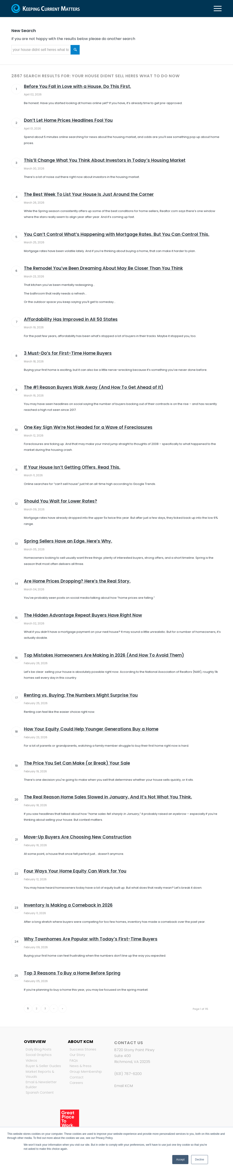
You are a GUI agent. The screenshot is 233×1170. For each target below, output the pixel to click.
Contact (77, 1077)
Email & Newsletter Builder (41, 1084)
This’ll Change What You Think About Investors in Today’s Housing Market (104, 160)
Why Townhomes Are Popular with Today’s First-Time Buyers (90, 939)
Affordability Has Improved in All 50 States (71, 319)
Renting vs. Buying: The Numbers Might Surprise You (81, 695)
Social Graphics (39, 1055)
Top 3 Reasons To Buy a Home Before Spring (72, 973)
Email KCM (123, 1085)
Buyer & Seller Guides (43, 1066)
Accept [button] (180, 1159)
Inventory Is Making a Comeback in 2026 (68, 905)
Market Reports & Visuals (40, 1074)
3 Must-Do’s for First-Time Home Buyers (68, 353)
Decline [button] (199, 1159)
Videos (31, 1060)
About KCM (80, 1041)
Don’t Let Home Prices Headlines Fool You (68, 120)
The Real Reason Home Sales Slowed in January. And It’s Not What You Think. (108, 797)
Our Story (77, 1055)
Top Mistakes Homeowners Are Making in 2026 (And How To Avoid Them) (104, 655)
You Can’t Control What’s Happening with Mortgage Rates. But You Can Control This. (116, 234)
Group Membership (86, 1071)
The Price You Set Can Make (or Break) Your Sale (77, 763)
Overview (35, 1041)
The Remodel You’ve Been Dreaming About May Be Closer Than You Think (103, 268)
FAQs (74, 1060)
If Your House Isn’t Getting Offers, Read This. (72, 467)
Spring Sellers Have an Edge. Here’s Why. (68, 541)
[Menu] (216, 8)
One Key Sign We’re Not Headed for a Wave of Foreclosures (88, 427)
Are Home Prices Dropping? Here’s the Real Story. (77, 581)
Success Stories (83, 1049)
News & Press (80, 1066)
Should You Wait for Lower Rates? (60, 501)
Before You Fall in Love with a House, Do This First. (77, 86)
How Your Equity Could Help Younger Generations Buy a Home (91, 729)
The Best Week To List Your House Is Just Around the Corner (89, 194)
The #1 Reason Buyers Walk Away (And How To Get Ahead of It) (93, 387)
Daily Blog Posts (38, 1049)
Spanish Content (40, 1092)
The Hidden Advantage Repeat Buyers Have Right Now (83, 615)
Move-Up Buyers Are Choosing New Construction (77, 837)
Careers (76, 1082)
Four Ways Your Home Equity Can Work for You (75, 871)
